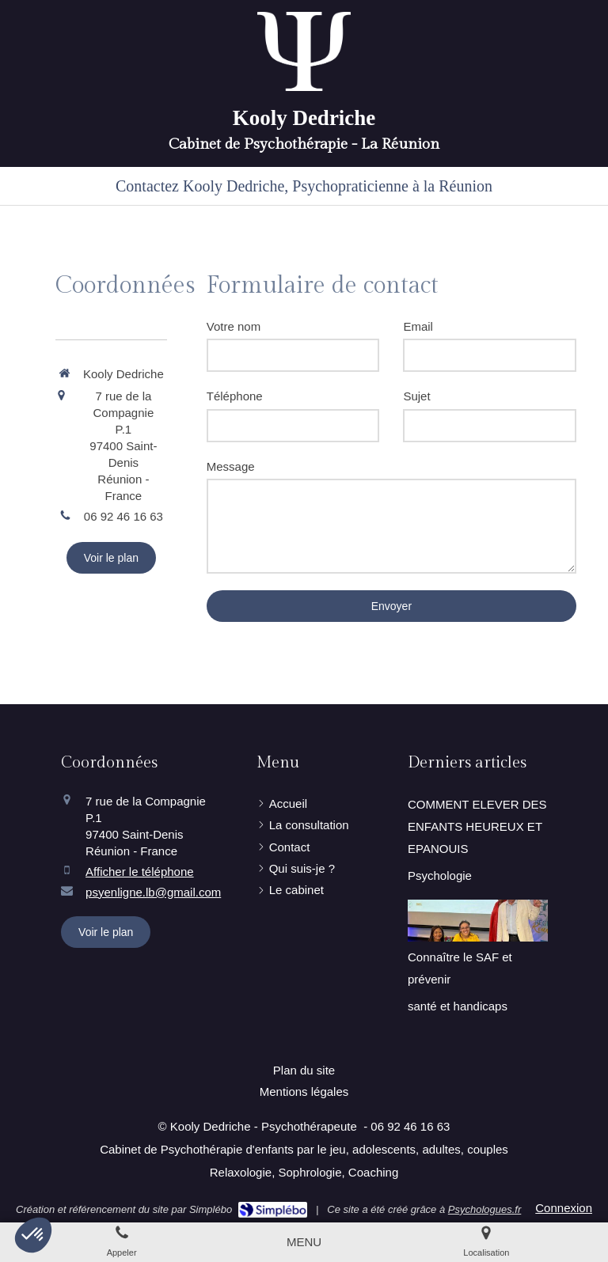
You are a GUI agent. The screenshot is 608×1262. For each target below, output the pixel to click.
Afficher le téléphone (140, 871)
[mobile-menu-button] (304, 1242)
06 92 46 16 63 (123, 516)
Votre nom (233, 326)
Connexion (563, 1208)
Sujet (416, 396)
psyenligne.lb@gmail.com (153, 892)
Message (231, 466)
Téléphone (235, 396)
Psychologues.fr (485, 1209)
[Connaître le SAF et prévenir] (478, 921)
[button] (33, 1235)
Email (418, 326)
